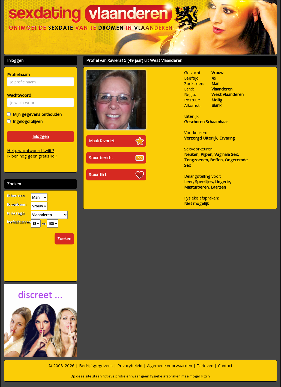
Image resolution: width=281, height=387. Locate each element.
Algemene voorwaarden (169, 365)
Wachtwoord (17, 95)
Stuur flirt (97, 174)
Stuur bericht (101, 157)
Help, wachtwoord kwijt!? (30, 150)
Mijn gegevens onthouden (36, 114)
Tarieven (205, 365)
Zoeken (64, 238)
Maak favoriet (102, 140)
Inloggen (40, 136)
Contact (225, 365)
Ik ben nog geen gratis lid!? (32, 156)
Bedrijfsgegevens (96, 365)
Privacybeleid (129, 365)
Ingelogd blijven (27, 121)
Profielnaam (17, 74)
